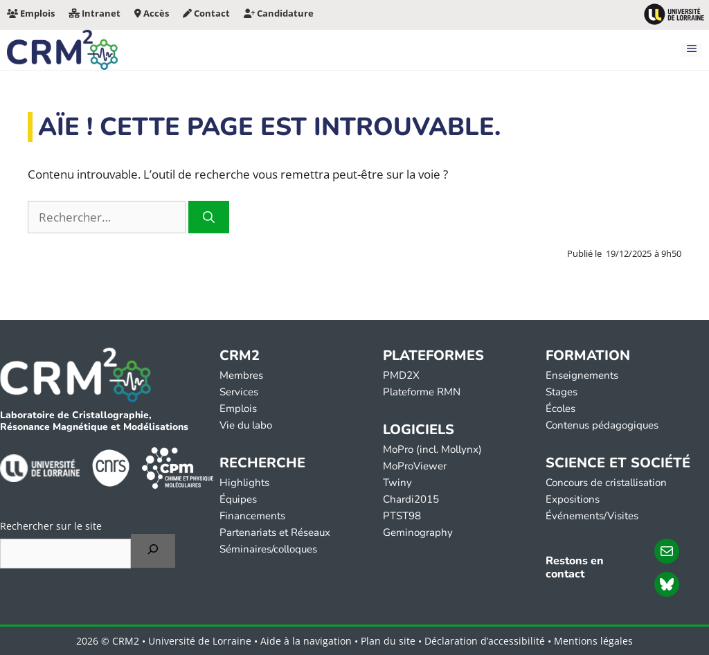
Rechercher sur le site (51, 525)
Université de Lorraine (199, 640)
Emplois (31, 13)
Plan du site (388, 640)
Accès (151, 13)
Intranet (94, 13)
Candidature (279, 13)
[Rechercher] (208, 217)
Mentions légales (593, 640)
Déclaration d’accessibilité (484, 640)
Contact (206, 13)
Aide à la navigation (306, 640)
